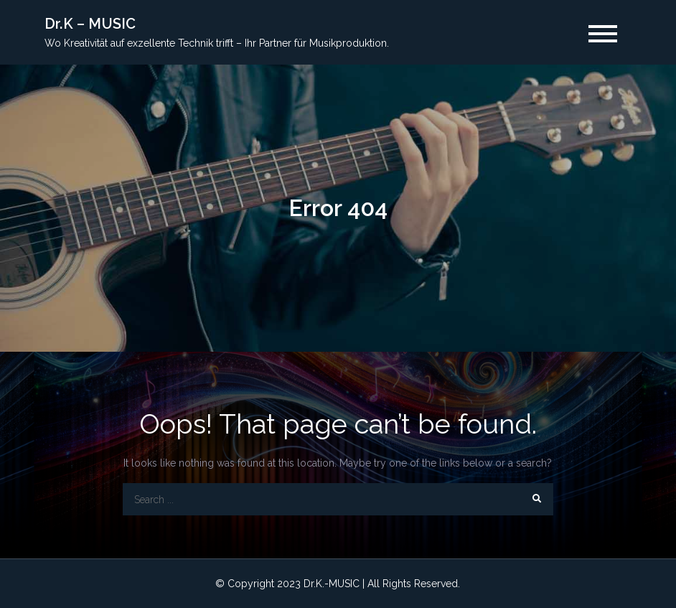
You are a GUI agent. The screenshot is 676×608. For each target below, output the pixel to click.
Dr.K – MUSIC (90, 23)
